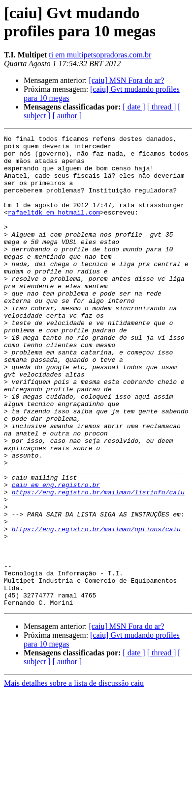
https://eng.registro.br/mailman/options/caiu (96, 608)
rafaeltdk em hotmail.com (54, 228)
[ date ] (134, 107)
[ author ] (67, 115)
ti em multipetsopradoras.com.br (100, 55)
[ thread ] (161, 107)
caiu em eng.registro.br (56, 555)
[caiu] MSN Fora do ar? (126, 80)
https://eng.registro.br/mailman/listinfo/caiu (98, 564)
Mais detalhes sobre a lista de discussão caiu (74, 777)
